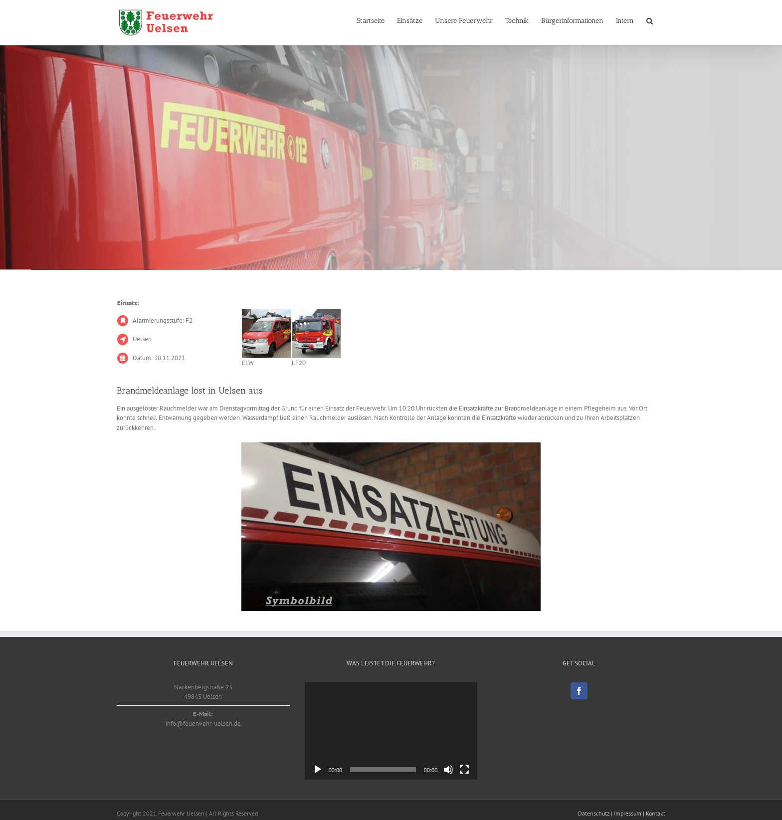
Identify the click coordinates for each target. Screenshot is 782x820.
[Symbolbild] (391, 526)
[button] (649, 21)
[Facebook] (579, 690)
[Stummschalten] (448, 770)
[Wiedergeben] (318, 770)
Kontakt (655, 813)
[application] (391, 731)
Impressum (627, 813)
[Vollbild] (464, 770)
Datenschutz (593, 813)
